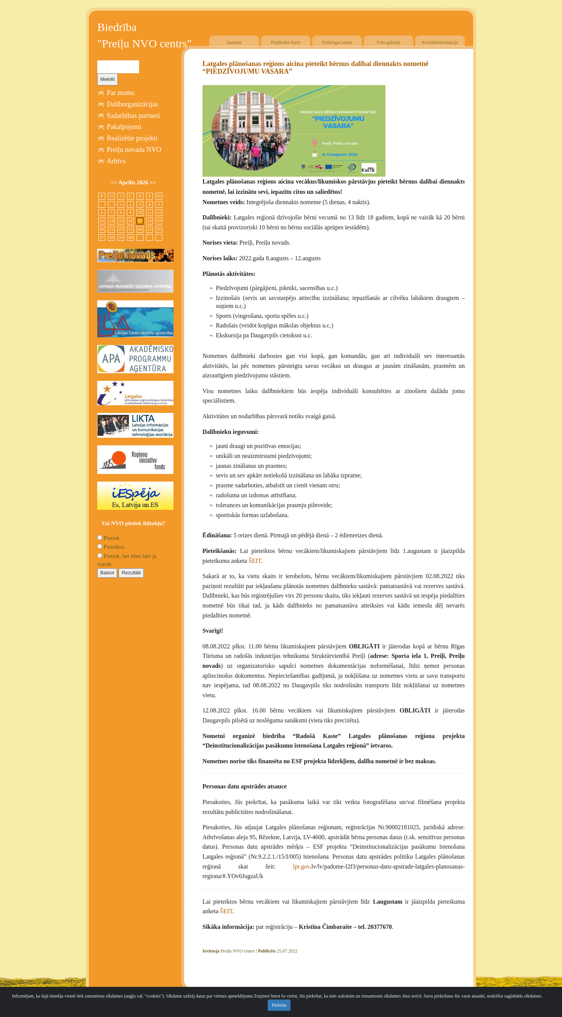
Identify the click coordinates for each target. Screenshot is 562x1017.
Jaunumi (234, 42)
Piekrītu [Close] (279, 1005)
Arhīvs (116, 161)
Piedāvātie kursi (285, 42)
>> (152, 182)
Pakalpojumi (124, 127)
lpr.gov (301, 866)
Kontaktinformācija (440, 42)
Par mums (121, 93)
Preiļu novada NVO (134, 149)
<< (115, 182)
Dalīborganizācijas (132, 104)
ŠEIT (255, 561)
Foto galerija (388, 42)
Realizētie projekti (132, 138)
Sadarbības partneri (133, 115)
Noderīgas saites (337, 42)
